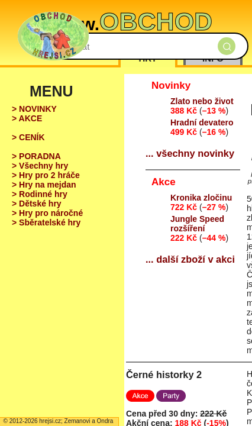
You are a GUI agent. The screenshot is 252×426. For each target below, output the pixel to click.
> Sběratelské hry (46, 222)
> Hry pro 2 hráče (46, 175)
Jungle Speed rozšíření (197, 223)
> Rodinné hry (39, 194)
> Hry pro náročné (47, 213)
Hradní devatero (202, 122)
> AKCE (27, 118)
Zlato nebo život (202, 101)
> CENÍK (28, 137)
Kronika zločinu (201, 197)
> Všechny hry (40, 165)
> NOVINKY (34, 109)
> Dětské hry (37, 203)
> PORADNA (36, 156)
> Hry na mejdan (44, 184)
